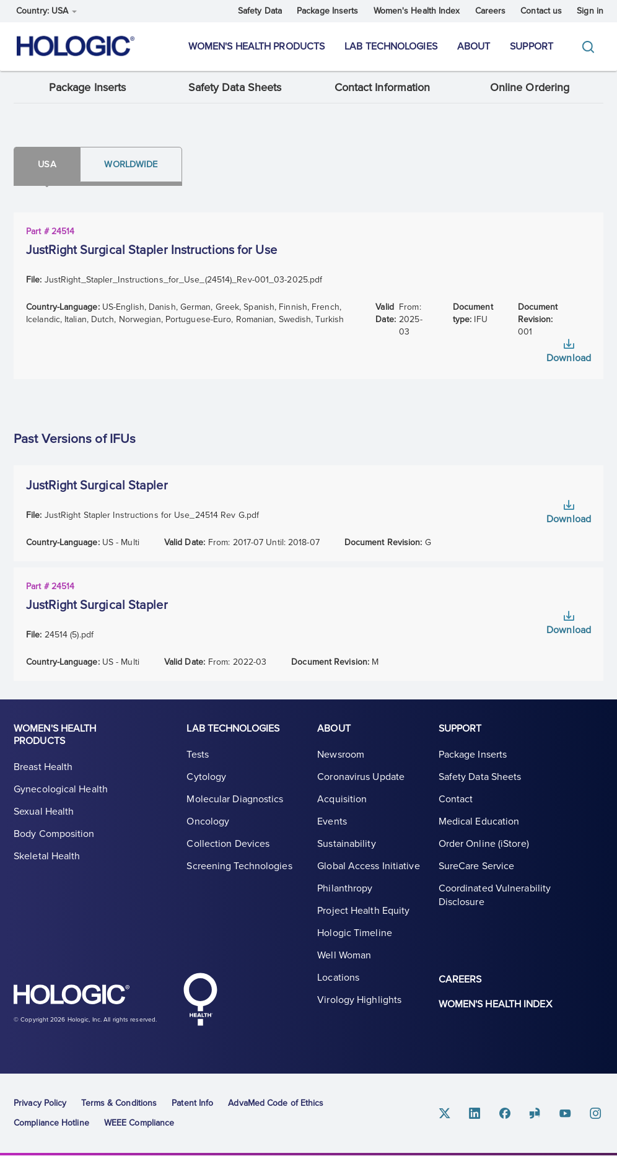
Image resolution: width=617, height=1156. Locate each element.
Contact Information (383, 88)
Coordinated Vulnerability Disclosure (495, 897)
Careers (490, 11)
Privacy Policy (40, 1103)
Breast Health (43, 769)
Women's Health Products (256, 46)
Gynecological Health (61, 791)
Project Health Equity (363, 912)
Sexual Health (44, 813)
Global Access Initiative (368, 868)
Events (332, 823)
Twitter (447, 1113)
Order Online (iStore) (484, 845)
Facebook (506, 1113)
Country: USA (46, 11)
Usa (48, 164)
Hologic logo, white (76, 996)
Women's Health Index (417, 11)
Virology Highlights (359, 1002)
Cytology (206, 779)
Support (531, 46)
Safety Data (260, 11)
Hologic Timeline (354, 935)
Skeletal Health (47, 858)
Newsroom (340, 756)
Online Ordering (530, 88)
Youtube (566, 1113)
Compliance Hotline (51, 1123)
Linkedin (477, 1113)
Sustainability (346, 845)
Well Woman (344, 957)
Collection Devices (227, 845)
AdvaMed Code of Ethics (275, 1103)
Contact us (541, 11)
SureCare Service (477, 868)
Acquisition (342, 801)
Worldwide (136, 164)
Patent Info (192, 1103)
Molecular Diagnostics (234, 801)
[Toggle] (591, 47)
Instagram (596, 1113)
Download (568, 359)
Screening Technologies (239, 868)
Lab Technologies (390, 46)
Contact (456, 801)
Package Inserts (328, 11)
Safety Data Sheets (235, 88)
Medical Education (479, 823)
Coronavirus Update (361, 779)
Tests (197, 756)
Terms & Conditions (119, 1103)
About (474, 46)
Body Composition (54, 836)
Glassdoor (536, 1113)
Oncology (207, 823)
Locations (338, 979)
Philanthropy (344, 890)
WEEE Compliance (139, 1123)
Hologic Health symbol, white (200, 999)
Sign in (590, 11)
